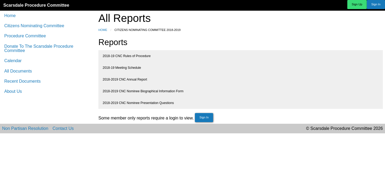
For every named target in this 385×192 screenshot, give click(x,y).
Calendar (13, 60)
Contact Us (63, 128)
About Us (13, 91)
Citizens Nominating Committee (34, 25)
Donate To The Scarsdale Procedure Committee (38, 48)
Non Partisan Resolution (25, 128)
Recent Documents (22, 81)
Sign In (375, 4)
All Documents (18, 71)
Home (10, 15)
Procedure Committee (25, 36)
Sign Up (357, 4)
